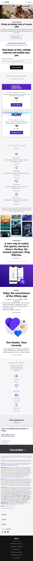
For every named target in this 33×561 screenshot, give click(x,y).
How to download (16, 312)
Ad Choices (16, 557)
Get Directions (4, 442)
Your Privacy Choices (16, 552)
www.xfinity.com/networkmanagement (8, 464)
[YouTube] (8, 532)
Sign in (16, 381)
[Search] (26, 2)
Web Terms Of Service (16, 543)
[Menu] (2, 2)
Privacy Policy (16, 549)
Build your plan (16, 37)
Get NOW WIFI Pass (17, 132)
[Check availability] (16, 67)
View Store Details (5, 441)
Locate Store (16, 422)
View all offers (16, 449)
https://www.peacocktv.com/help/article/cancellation (20, 485)
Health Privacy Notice (16, 555)
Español (8, 529)
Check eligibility (16, 105)
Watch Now (16, 391)
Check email (16, 401)
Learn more (16, 164)
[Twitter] (2, 532)
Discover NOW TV (16, 258)
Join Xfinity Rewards (16, 354)
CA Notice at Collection (16, 546)
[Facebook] (5, 532)
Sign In (29, 2)
